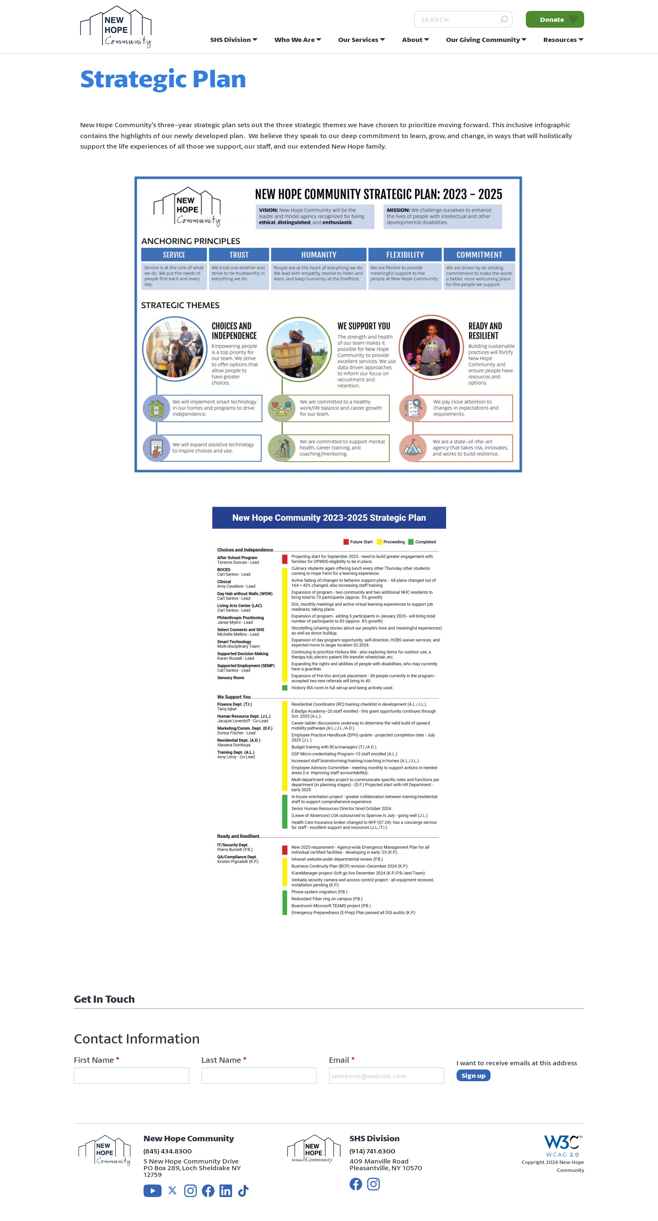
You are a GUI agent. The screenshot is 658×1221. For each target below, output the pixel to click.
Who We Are (294, 39)
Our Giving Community (483, 39)
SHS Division (230, 39)
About (412, 39)
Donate (552, 19)
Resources (560, 39)
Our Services (358, 39)
